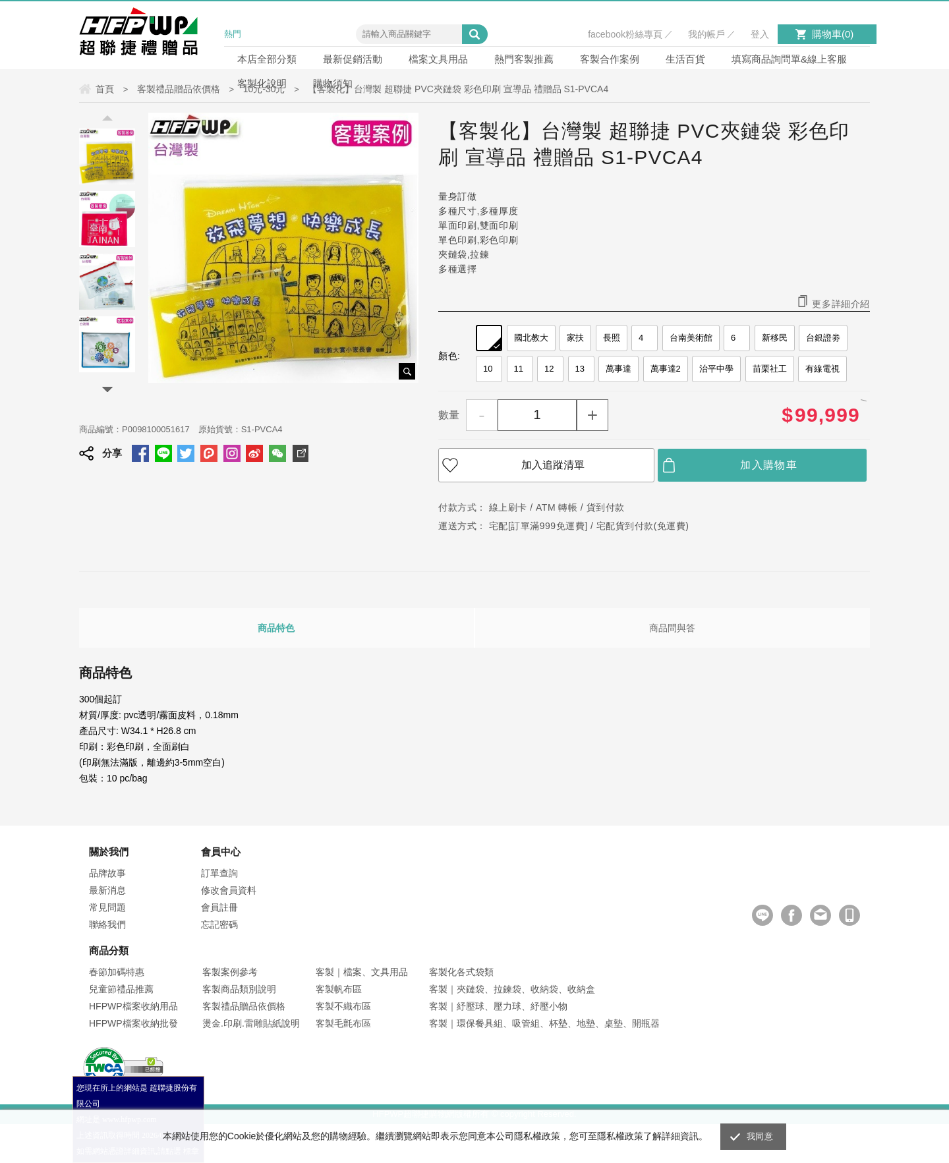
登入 (760, 34)
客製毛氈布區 (343, 1023)
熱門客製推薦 (524, 59)
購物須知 (333, 83)
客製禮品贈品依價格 (243, 1006)
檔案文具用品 (438, 59)
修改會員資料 (228, 890)
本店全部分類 (267, 59)
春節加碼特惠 (116, 972)
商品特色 (276, 628)
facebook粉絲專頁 (625, 34)
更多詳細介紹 (841, 303)
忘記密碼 (219, 924)
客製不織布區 (343, 1006)
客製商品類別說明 (239, 989)
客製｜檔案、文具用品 (362, 972)
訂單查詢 (219, 873)
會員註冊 (219, 907)
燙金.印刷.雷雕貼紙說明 (251, 1023)
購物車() (832, 34)
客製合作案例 (609, 59)
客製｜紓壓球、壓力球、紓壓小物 (498, 1006)
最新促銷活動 (352, 59)
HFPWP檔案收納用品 (133, 1006)
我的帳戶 (706, 34)
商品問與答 (672, 628)
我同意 (760, 1136)
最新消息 (107, 890)
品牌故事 (107, 873)
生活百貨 (685, 59)
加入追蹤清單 (553, 464)
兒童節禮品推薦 (121, 989)
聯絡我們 (107, 924)
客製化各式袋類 (461, 972)
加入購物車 (768, 464)
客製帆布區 (339, 989)
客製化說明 (262, 83)
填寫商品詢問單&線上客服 (789, 59)
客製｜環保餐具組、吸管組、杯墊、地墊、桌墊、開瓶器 (544, 1023)
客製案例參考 (230, 972)
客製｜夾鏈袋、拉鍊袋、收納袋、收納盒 (512, 989)
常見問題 (107, 907)
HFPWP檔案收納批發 (133, 1023)
